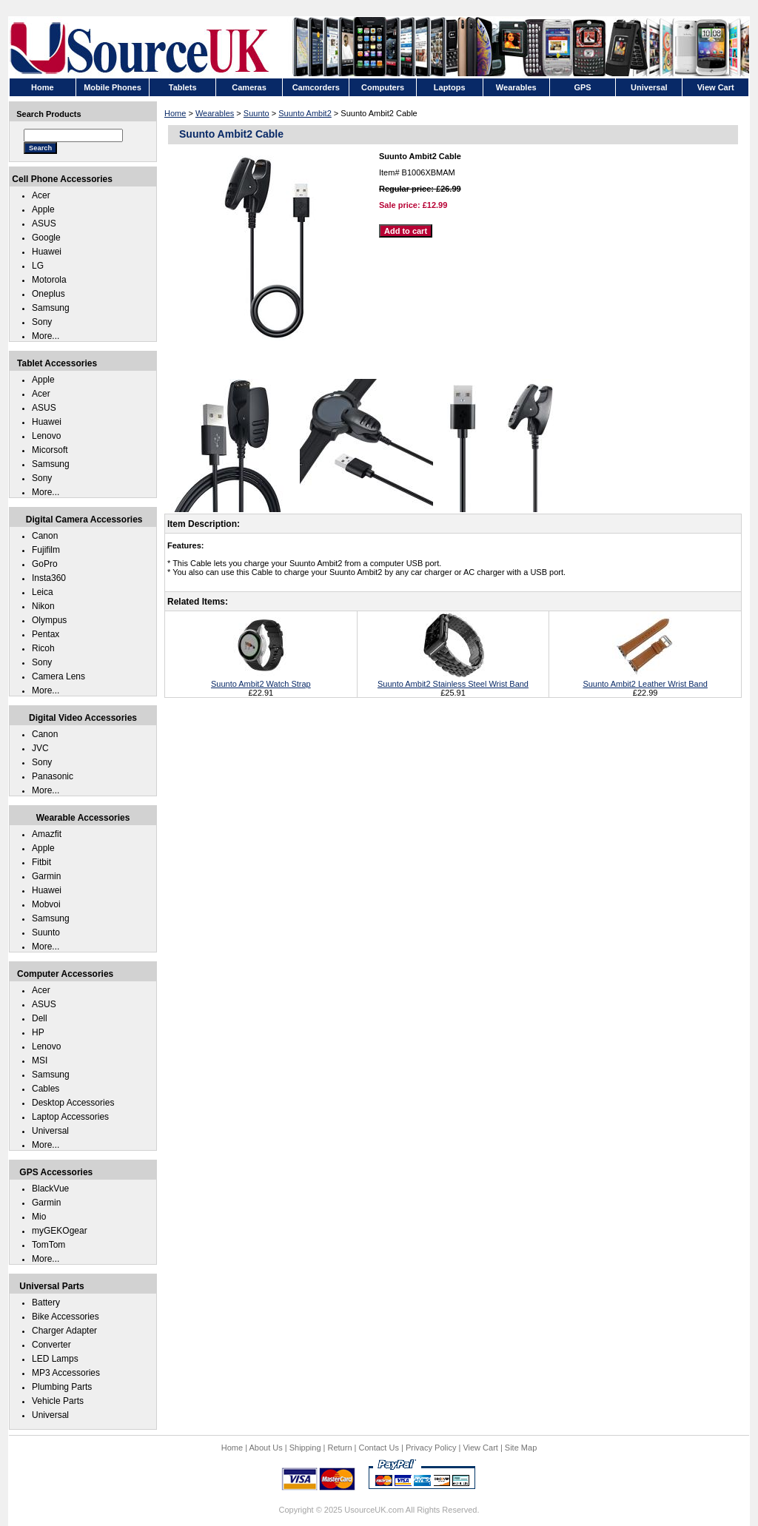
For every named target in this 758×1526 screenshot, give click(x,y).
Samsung (51, 308)
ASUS (44, 223)
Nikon (43, 606)
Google (46, 237)
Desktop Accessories (73, 1103)
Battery (46, 1302)
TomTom (48, 1245)
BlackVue (50, 1188)
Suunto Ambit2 (305, 113)
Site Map (521, 1447)
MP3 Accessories (66, 1373)
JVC (40, 748)
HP (38, 1032)
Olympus (49, 620)
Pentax (45, 634)
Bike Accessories (65, 1316)
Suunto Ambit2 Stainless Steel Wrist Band (453, 679)
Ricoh (43, 648)
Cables (45, 1088)
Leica (42, 592)
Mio (39, 1216)
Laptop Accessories (70, 1117)
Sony (42, 322)
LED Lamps (55, 1359)
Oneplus (48, 294)
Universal (50, 1131)
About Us (265, 1447)
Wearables (214, 113)
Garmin (46, 876)
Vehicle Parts (58, 1401)
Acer (41, 195)
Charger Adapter (64, 1330)
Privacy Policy (431, 1447)
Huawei (46, 251)
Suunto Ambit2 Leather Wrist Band (645, 679)
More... (45, 336)
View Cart (480, 1447)
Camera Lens (58, 676)
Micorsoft (50, 450)
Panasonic (52, 776)
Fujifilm (46, 550)
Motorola (49, 280)
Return (340, 1447)
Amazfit (46, 834)
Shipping (305, 1447)
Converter (51, 1345)
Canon (45, 536)
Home (175, 113)
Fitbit (41, 862)
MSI (39, 1060)
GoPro (45, 564)
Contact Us (379, 1447)
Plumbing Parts (62, 1387)
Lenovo (46, 436)
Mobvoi (46, 904)
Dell (39, 1018)
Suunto (256, 113)
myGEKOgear (59, 1231)
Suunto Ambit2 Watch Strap (261, 679)
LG (38, 266)
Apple (43, 209)
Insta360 (49, 578)
